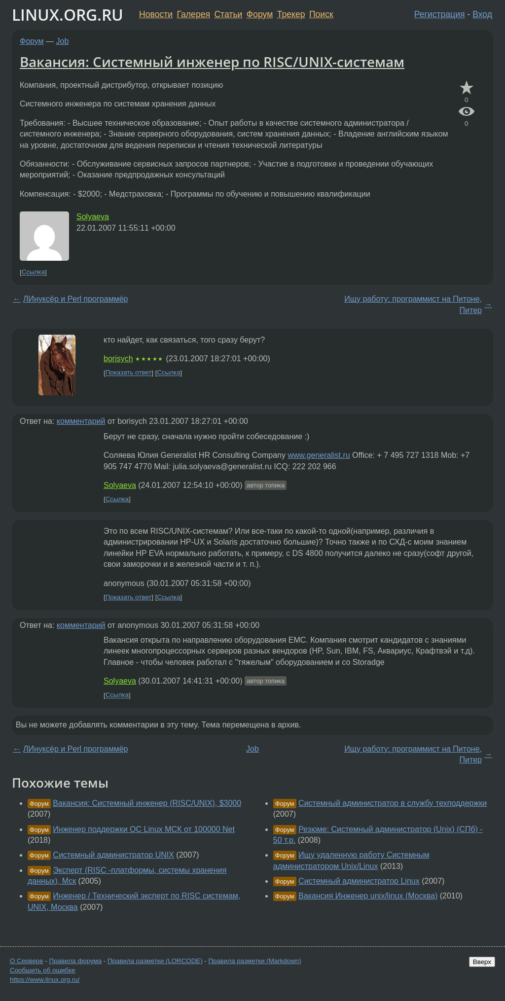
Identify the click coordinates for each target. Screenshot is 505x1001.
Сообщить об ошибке (42, 970)
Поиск (321, 14)
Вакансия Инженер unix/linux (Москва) (367, 896)
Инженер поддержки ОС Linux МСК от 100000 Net (144, 829)
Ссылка (33, 272)
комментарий (81, 421)
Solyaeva (92, 216)
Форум (260, 14)
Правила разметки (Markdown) (254, 961)
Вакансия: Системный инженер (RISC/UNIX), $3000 (147, 803)
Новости (156, 14)
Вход (482, 14)
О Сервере (26, 961)
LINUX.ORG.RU (67, 14)
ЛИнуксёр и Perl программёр (75, 299)
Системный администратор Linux (359, 881)
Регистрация (439, 14)
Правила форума (75, 961)
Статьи (228, 14)
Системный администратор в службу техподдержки (392, 803)
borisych (118, 358)
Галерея (193, 14)
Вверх (482, 962)
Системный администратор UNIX (113, 855)
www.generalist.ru (319, 455)
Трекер (291, 14)
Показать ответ (129, 373)
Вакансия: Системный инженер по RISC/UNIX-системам (212, 61)
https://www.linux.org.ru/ (44, 979)
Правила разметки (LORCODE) (155, 961)
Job (62, 41)
